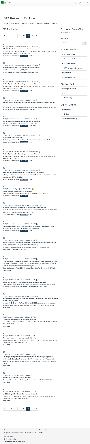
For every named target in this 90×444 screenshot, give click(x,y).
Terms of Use (43, 430)
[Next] (36, 36)
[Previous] (4, 36)
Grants (32, 23)
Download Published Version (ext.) (31, 287)
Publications (15, 23)
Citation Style (67, 98)
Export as (66, 109)
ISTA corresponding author (72, 68)
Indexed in (66, 72)
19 (32, 36)
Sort (64, 93)
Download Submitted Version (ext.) (35, 268)
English (80, 3)
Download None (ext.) (18, 249)
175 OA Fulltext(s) (69, 63)
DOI (31, 56)
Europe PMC (7, 270)
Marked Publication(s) (69, 118)
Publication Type (68, 54)
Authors (24, 23)
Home (11, 3)
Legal (41, 432)
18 (28, 36)
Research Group (68, 77)
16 (20, 36)
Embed (65, 114)
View (17, 56)
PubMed (51, 268)
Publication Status (69, 59)
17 (24, 36)
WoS (36, 72)
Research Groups (43, 23)
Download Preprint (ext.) (25, 72)
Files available (24, 56)
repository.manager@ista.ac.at (14, 441)
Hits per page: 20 (69, 89)
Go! (84, 43)
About (54, 23)
